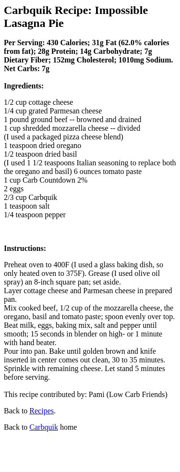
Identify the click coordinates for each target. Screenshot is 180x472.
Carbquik (43, 427)
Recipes (41, 411)
